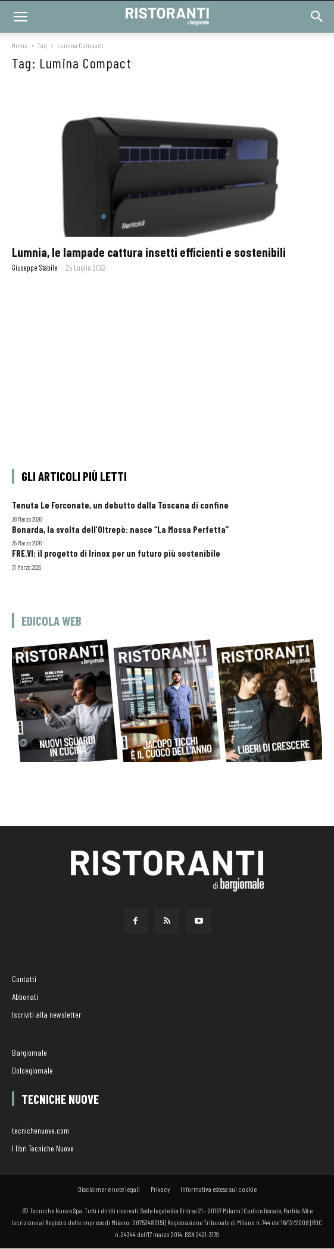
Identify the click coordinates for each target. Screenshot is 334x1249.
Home (19, 45)
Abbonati (25, 996)
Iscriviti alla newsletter (46, 1014)
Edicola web (51, 620)
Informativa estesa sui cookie (218, 1189)
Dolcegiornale (32, 1070)
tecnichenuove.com (40, 1130)
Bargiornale (29, 1052)
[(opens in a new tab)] (167, 160)
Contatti (24, 979)
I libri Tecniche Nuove (43, 1148)
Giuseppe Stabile (35, 267)
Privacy (160, 1189)
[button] (317, 17)
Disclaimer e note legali (109, 1189)
